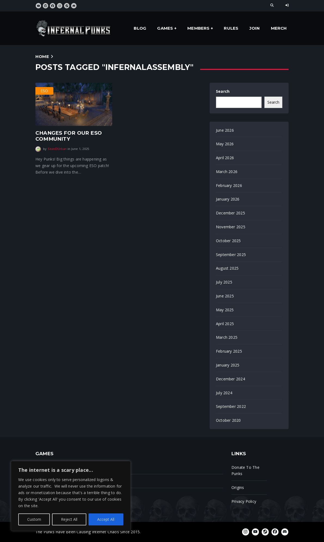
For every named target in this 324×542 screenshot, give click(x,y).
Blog (140, 28)
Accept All (105, 519)
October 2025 (228, 240)
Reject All (69, 519)
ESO (44, 90)
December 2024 (230, 378)
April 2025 (225, 323)
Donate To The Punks (245, 470)
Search (223, 91)
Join (254, 28)
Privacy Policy (243, 501)
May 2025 (225, 309)
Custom (34, 519)
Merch (279, 28)
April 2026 (225, 157)
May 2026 (225, 143)
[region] (71, 496)
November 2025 (230, 226)
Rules (231, 28)
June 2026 (225, 130)
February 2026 (229, 185)
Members (198, 28)
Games (165, 28)
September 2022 (231, 406)
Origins (237, 487)
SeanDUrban (57, 149)
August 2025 (227, 268)
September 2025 (231, 254)
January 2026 (228, 199)
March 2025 (226, 337)
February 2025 (229, 351)
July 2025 (224, 282)
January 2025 (228, 365)
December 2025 (230, 212)
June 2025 (225, 295)
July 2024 (224, 392)
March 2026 (226, 171)
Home (42, 56)
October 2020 (228, 420)
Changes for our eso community (68, 136)
